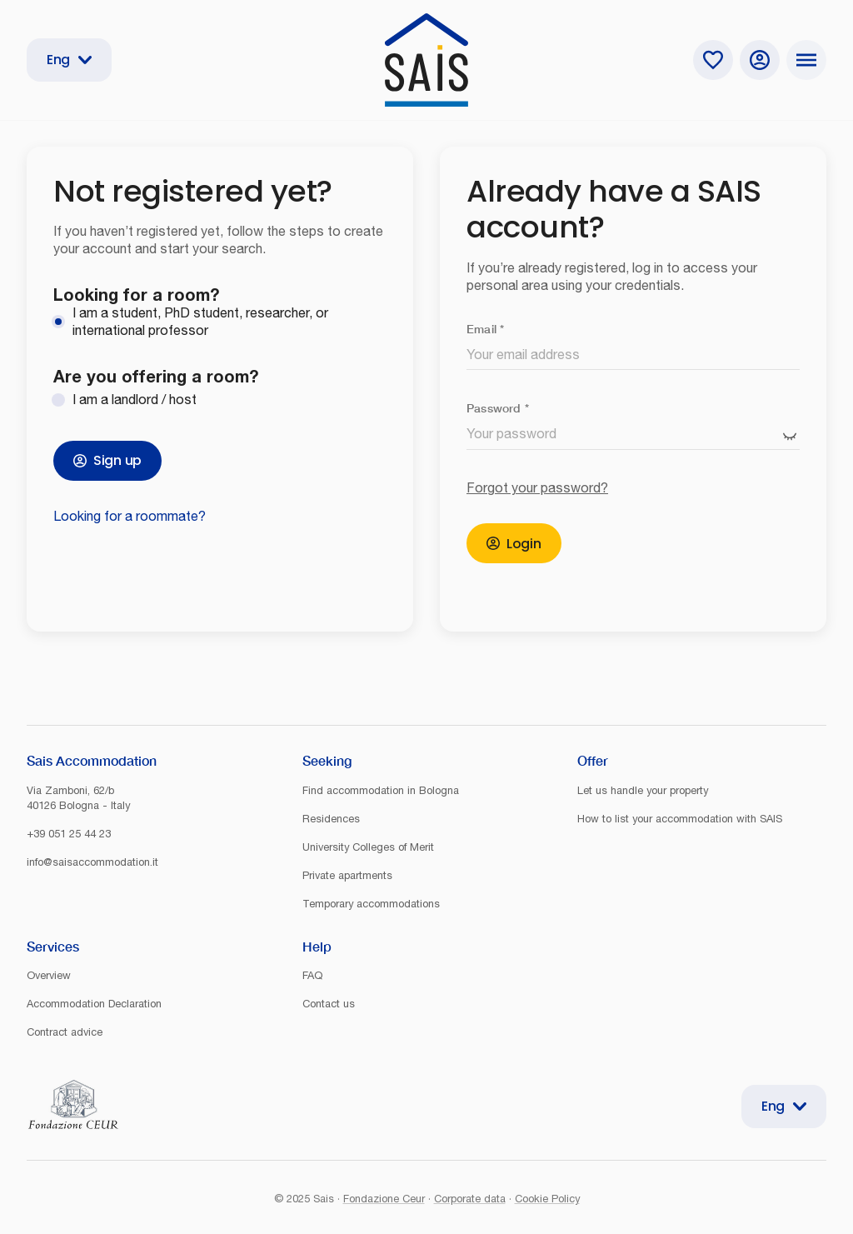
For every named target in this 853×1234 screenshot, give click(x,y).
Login (513, 543)
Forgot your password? (537, 487)
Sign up (107, 460)
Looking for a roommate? (129, 515)
